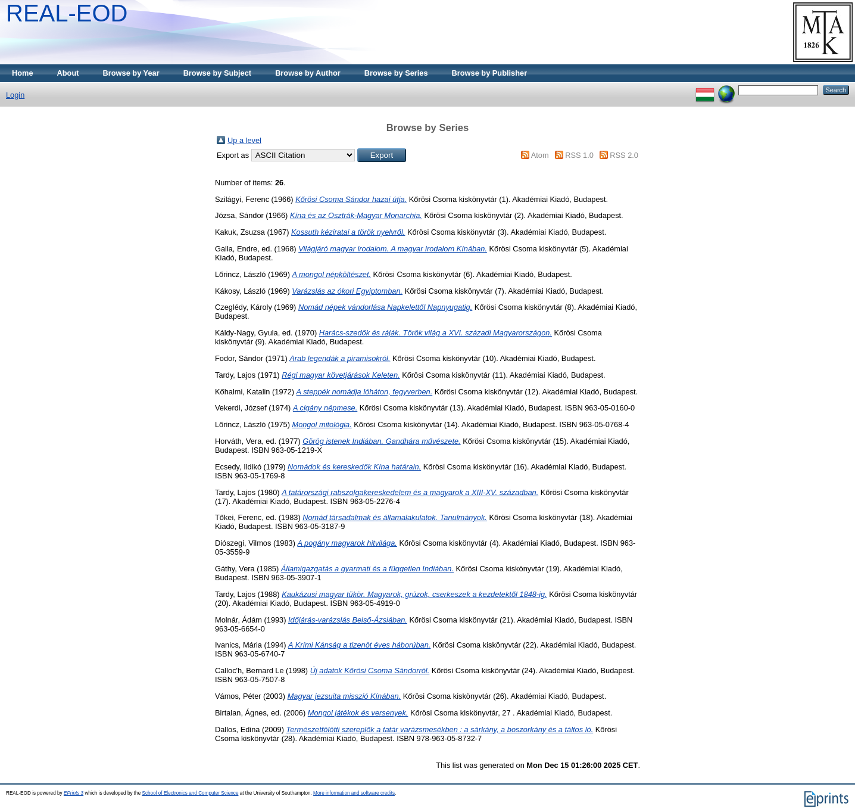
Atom (540, 155)
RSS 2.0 (624, 155)
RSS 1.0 (579, 155)
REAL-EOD (67, 13)
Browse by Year (131, 73)
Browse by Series (396, 73)
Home (22, 73)
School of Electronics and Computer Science (190, 793)
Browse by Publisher (490, 73)
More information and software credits (354, 793)
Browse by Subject (217, 73)
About (68, 73)
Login (15, 95)
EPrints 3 (73, 793)
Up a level (244, 140)
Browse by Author (308, 73)
